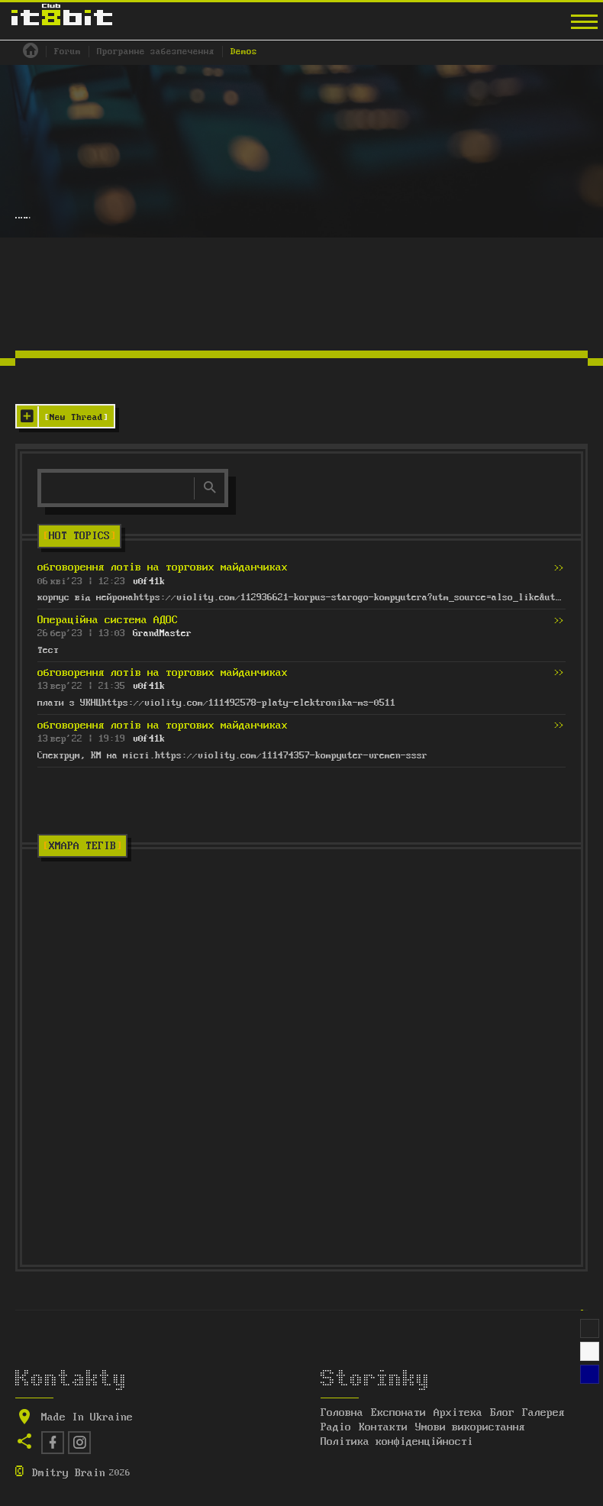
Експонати (398, 1413)
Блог (502, 1413)
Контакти (383, 1427)
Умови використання (470, 1427)
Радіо (336, 1427)
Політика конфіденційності (397, 1442)
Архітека (458, 1413)
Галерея (543, 1413)
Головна (342, 1413)
